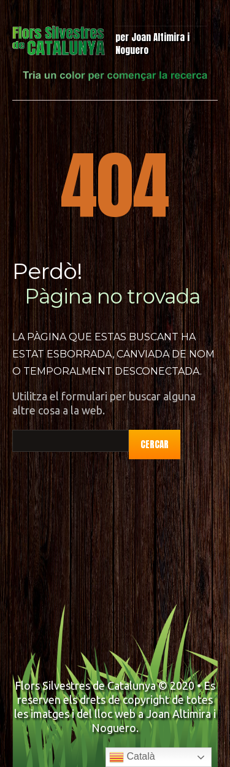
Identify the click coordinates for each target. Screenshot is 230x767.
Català (132, 757)
